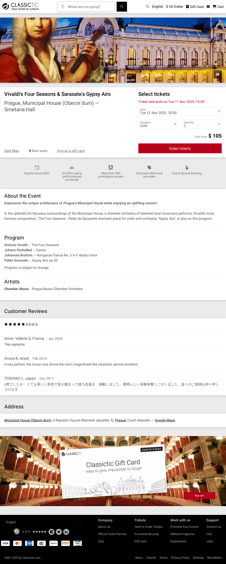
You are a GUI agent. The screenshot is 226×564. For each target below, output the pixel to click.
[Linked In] (66, 533)
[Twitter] (59, 533)
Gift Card (140, 541)
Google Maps (165, 420)
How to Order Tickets (148, 526)
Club (101, 541)
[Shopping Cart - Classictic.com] (218, 7)
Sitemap (198, 557)
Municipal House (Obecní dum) (27, 420)
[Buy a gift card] (113, 471)
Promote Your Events (184, 526)
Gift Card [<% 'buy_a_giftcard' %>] (195, 7)
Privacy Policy (180, 557)
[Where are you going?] (89, 5)
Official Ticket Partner (112, 534)
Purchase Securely (146, 534)
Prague (120, 420)
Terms (163, 557)
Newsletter (214, 557)
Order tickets (180, 148)
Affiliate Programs (182, 534)
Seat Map (11, 151)
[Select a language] (42, 522)
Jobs (209, 541)
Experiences (178, 541)
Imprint (151, 557)
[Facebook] (51, 533)
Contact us (213, 526)
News (139, 557)
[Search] (122, 7)
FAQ (209, 534)
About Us (104, 526)
